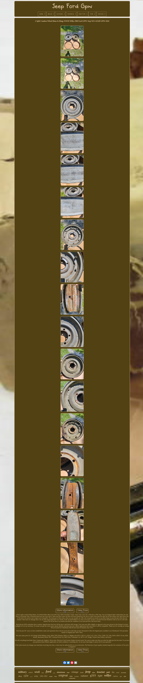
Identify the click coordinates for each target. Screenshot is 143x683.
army (36, 676)
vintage (74, 672)
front (55, 676)
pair (108, 672)
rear (68, 672)
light (100, 675)
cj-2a (54, 672)
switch (30, 672)
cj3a (125, 676)
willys (107, 675)
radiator (84, 676)
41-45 (31, 676)
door (93, 672)
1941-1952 (43, 676)
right (121, 676)
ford (48, 671)
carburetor (72, 678)
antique (51, 676)
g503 (93, 675)
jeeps (82, 672)
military (22, 672)
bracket (101, 672)
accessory (123, 672)
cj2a (26, 675)
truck (117, 672)
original (63, 675)
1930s (71, 676)
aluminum (61, 672)
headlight (76, 676)
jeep (88, 671)
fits (113, 672)
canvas (115, 676)
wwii (37, 671)
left (42, 672)
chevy (20, 676)
